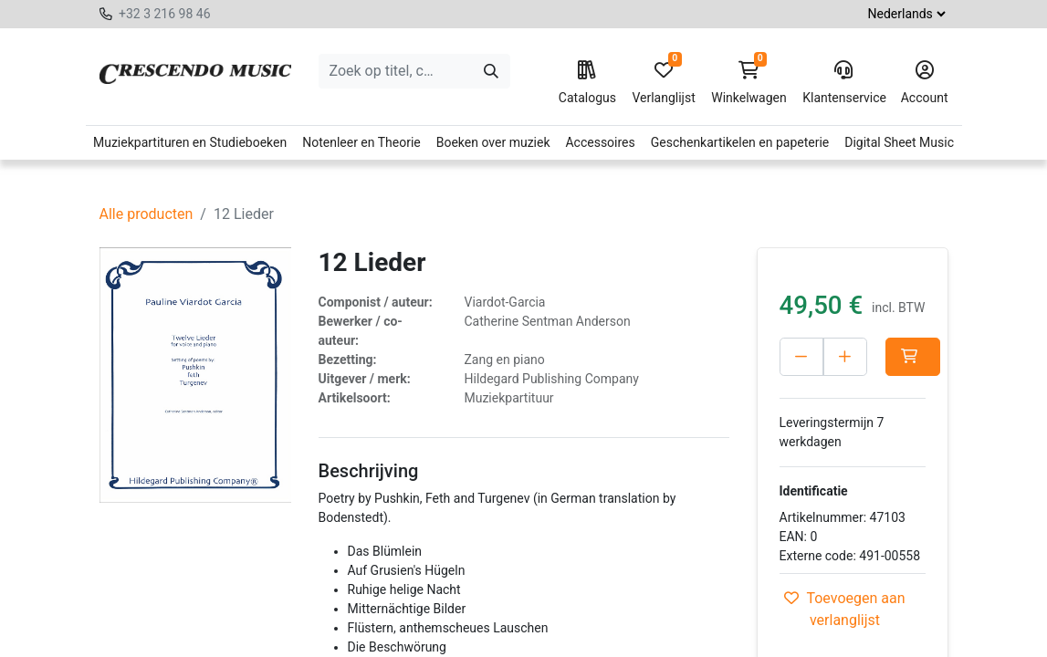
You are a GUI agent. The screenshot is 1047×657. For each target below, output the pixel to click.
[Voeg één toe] (884, 357)
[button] (807, 395)
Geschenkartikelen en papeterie (740, 142)
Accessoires (599, 142)
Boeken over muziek (493, 142)
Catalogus (587, 83)
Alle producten (146, 214)
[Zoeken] (491, 71)
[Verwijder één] (801, 357)
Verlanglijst (663, 83)
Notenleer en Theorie (361, 142)
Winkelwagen (749, 83)
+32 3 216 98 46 (165, 13)
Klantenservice (843, 83)
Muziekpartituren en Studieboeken (190, 142)
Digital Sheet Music (899, 142)
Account (924, 83)
